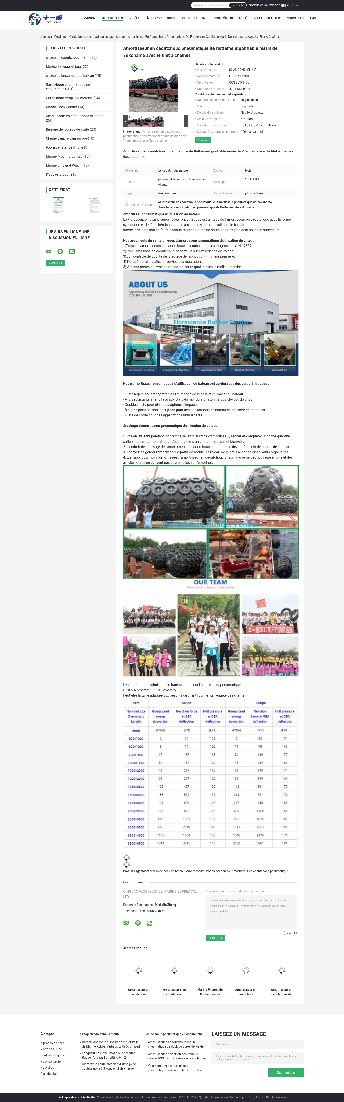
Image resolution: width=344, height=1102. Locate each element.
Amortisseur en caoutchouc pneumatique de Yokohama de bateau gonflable (138, 992)
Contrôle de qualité (230, 18)
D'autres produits (59, 174)
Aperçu (45, 36)
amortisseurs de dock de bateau (163, 871)
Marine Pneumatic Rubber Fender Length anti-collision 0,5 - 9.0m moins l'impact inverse (210, 992)
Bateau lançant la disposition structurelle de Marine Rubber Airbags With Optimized (111, 1044)
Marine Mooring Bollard (64, 156)
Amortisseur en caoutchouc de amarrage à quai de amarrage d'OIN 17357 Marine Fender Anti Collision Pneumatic (281, 992)
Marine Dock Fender (61, 107)
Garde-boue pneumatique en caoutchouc (97, 36)
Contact (203, 140)
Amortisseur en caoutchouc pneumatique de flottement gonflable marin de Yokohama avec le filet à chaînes (154, 136)
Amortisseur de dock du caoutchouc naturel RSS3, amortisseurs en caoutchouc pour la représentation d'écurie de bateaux (177, 1056)
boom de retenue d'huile (64, 147)
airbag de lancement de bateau (70, 75)
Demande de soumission (263, 5)
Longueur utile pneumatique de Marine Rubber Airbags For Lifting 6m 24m (108, 1055)
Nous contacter (266, 18)
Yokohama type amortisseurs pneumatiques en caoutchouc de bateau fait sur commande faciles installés (175, 1068)
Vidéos (135, 18)
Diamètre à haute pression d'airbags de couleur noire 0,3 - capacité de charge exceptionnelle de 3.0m (109, 1067)
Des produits (112, 18)
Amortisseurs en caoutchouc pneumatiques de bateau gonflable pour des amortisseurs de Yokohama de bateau (174, 992)
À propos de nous (161, 18)
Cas (313, 18)
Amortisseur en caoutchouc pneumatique (259, 871)
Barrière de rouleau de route (67, 129)
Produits (60, 36)
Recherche (237, 5)
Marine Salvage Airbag (63, 67)
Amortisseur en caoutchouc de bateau (75, 116)
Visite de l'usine (194, 18)
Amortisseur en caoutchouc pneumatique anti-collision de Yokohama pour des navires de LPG (246, 992)
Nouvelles (295, 18)
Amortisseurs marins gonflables (208, 871)
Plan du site (48, 1073)
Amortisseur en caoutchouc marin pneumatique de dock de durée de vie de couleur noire (176, 1045)
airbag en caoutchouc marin (68, 58)
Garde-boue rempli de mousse (69, 98)
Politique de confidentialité (76, 1097)
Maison (89, 18)
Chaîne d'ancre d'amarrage (66, 138)
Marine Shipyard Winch (64, 165)
